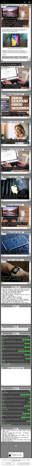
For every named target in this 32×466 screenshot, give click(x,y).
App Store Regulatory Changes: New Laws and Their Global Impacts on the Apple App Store (16, 301)
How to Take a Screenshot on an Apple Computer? (15, 299)
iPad (27, 29)
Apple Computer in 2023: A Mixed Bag (12, 298)
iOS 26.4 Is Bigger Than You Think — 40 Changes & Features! (16, 433)
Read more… (4, 54)
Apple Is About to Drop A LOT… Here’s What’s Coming (16, 430)
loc (16, 351)
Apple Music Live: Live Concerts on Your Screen (15, 302)
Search (30, 329)
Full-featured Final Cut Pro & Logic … (15, 5)
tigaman (21, 455)
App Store (23, 51)
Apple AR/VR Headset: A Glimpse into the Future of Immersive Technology (16, 295)
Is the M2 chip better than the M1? (12, 292)
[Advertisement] (16, 316)
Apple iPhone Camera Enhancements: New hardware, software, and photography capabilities (15, 290)
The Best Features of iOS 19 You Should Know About (16, 289)
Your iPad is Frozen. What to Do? (11, 293)
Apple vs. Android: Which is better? (12, 297)
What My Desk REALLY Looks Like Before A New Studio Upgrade (16, 440)
